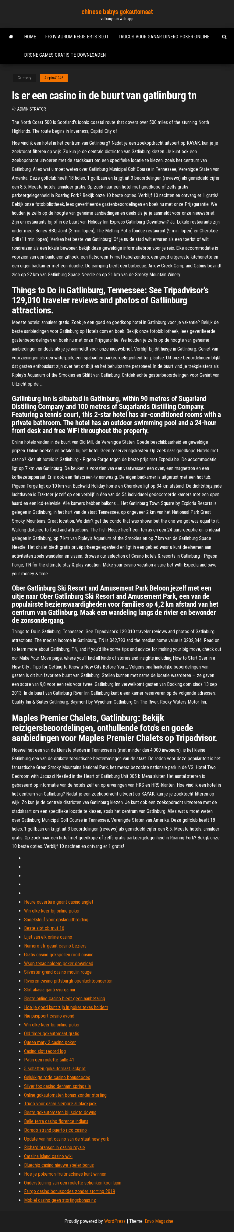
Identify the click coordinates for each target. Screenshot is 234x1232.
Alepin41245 (53, 78)
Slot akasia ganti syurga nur (50, 990)
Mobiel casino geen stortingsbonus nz (60, 1200)
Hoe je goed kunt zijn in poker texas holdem (66, 1007)
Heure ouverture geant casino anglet (58, 902)
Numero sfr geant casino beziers (55, 946)
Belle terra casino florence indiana (56, 1121)
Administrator (31, 109)
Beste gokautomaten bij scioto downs (60, 1112)
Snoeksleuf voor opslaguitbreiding (56, 920)
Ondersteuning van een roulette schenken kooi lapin (72, 1183)
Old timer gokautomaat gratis (51, 1033)
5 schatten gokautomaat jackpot (55, 1068)
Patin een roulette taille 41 (49, 1060)
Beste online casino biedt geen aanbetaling (64, 998)
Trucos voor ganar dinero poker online (163, 37)
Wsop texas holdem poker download (58, 963)
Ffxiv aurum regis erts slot (77, 37)
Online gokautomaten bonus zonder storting (65, 1095)
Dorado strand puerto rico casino (55, 1130)
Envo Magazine (159, 1221)
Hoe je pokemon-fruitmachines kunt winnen (65, 1174)
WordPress (115, 1221)
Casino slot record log (45, 1051)
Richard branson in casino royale (54, 1147)
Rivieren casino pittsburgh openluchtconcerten (68, 981)
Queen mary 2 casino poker (50, 1042)
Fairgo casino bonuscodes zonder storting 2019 (69, 1191)
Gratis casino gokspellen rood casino (59, 955)
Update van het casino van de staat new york (66, 1139)
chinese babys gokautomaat (117, 12)
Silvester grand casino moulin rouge (58, 972)
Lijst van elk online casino (48, 937)
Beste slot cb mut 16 (44, 928)
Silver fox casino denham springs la (57, 1086)
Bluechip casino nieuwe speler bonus (59, 1165)
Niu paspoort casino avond (49, 1016)
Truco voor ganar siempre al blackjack (60, 1104)
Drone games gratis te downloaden (65, 55)
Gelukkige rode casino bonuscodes (57, 1077)
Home (30, 37)
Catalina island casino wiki (48, 1156)
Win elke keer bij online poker (52, 911)
